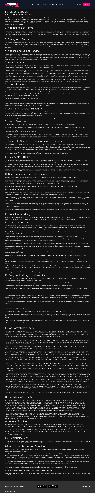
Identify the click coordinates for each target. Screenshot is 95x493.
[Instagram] (83, 486)
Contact (52, 4)
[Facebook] (86, 486)
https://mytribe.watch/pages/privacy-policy (16, 101)
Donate (44, 4)
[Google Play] (53, 486)
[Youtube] (89, 486)
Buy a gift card (20, 486)
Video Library (59, 4)
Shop (38, 4)
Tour (48, 4)
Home (33, 4)
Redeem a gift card (10, 486)
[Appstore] (42, 486)
